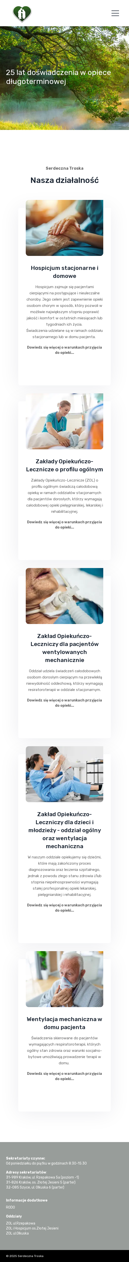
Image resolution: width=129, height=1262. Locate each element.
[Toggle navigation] (115, 13)
